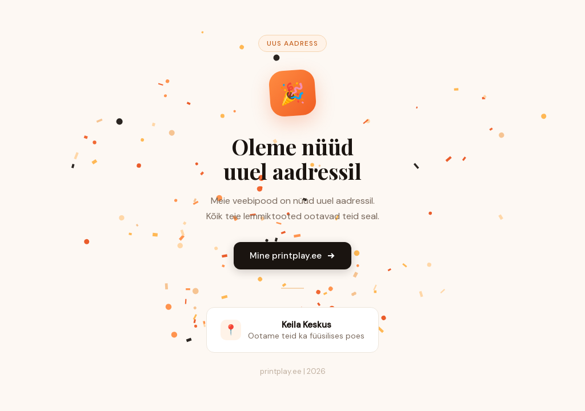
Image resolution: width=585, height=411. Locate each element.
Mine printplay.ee (292, 255)
